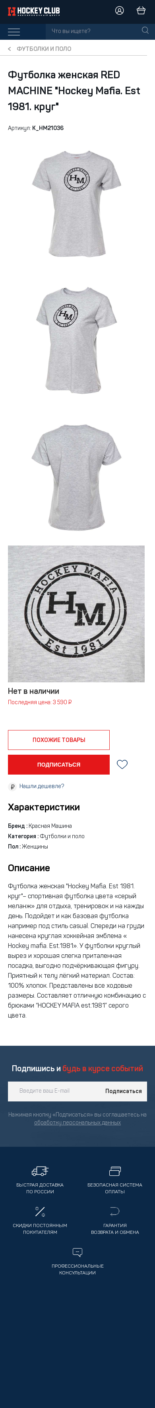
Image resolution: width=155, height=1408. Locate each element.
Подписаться (123, 1091)
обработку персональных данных (77, 1123)
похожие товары (59, 740)
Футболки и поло (44, 49)
